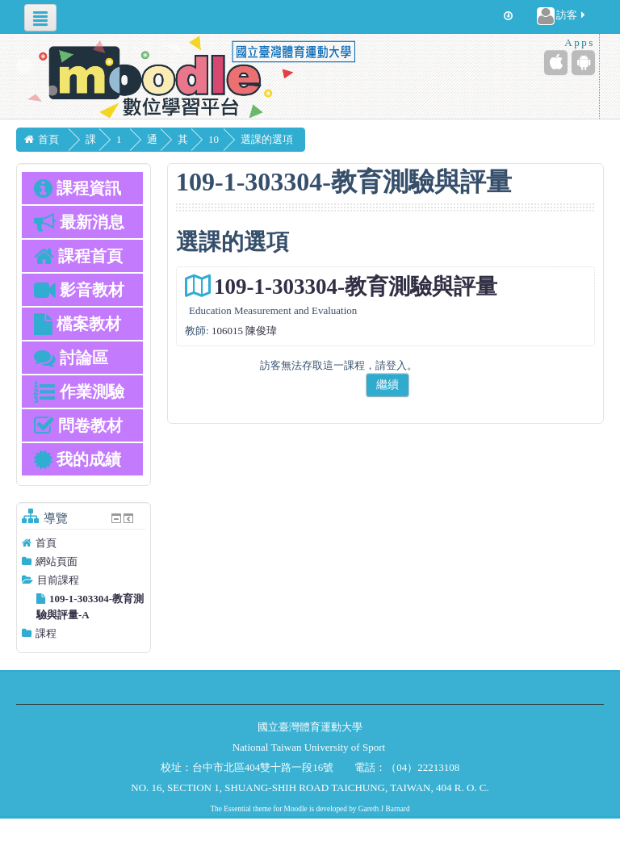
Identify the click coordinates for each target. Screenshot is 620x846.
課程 (46, 633)
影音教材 (79, 290)
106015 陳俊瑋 (244, 331)
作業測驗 (79, 391)
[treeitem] (83, 543)
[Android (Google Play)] (583, 62)
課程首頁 (78, 256)
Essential (237, 809)
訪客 (562, 16)
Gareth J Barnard (384, 809)
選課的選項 (317, 139)
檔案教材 (77, 324)
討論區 (71, 357)
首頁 (46, 543)
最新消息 (79, 222)
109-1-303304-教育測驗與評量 (355, 286)
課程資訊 (77, 188)
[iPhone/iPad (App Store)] (556, 62)
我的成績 (77, 459)
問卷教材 (78, 425)
